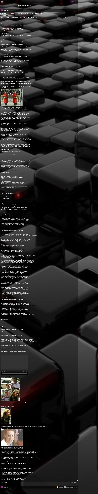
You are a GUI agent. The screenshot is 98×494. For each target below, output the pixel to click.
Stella (65, 17)
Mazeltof (9, 491)
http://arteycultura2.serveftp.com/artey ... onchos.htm (12, 44)
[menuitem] (3, 2)
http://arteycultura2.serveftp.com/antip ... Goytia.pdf (12, 448)
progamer (4, 491)
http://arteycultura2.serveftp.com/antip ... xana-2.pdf (12, 349)
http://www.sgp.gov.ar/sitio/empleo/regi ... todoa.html (12, 196)
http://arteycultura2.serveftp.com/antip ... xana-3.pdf (12, 329)
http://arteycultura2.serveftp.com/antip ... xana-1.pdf (12, 466)
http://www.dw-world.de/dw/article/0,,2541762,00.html (12, 201)
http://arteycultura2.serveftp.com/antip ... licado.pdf (11, 335)
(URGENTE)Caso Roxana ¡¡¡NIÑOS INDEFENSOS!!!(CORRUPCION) (21, 13)
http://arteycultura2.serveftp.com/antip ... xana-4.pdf (12, 230)
